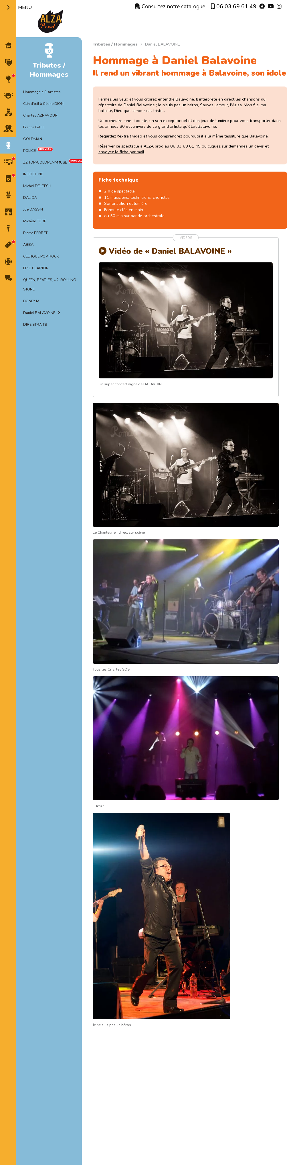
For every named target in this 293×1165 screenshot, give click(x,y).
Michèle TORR (35, 221)
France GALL (34, 127)
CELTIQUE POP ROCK (41, 256)
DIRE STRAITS (35, 324)
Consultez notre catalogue (170, 6)
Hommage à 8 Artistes (42, 92)
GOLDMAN (32, 139)
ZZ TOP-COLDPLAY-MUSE (45, 162)
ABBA (28, 244)
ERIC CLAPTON (36, 268)
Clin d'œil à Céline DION (43, 103)
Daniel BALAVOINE (39, 312)
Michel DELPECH (37, 185)
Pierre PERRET (35, 232)
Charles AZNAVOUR (40, 115)
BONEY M (31, 301)
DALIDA (30, 197)
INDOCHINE (33, 174)
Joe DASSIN (33, 209)
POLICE (29, 150)
